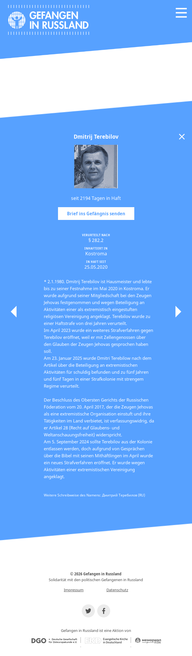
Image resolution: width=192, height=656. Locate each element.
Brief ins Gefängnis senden (96, 213)
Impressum (74, 589)
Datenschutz (117, 589)
